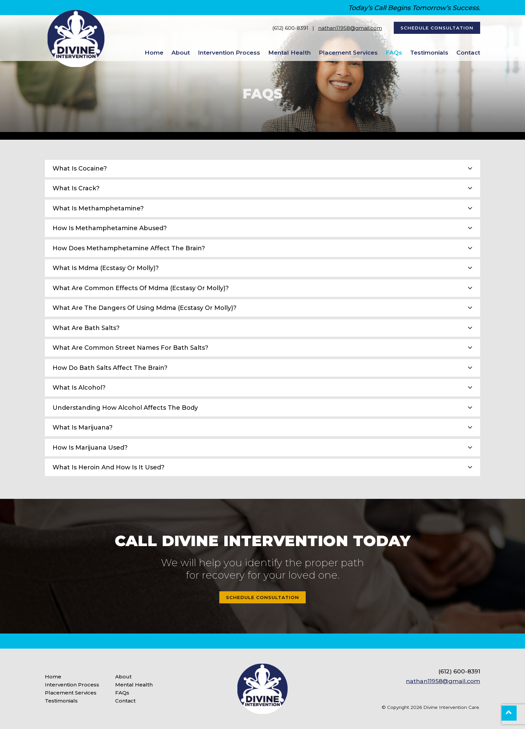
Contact (468, 52)
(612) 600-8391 (290, 28)
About (180, 52)
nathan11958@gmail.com (350, 28)
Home (154, 52)
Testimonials (429, 52)
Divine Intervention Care (451, 707)
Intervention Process (229, 52)
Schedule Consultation (436, 27)
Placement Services (348, 52)
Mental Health (289, 52)
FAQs (394, 52)
